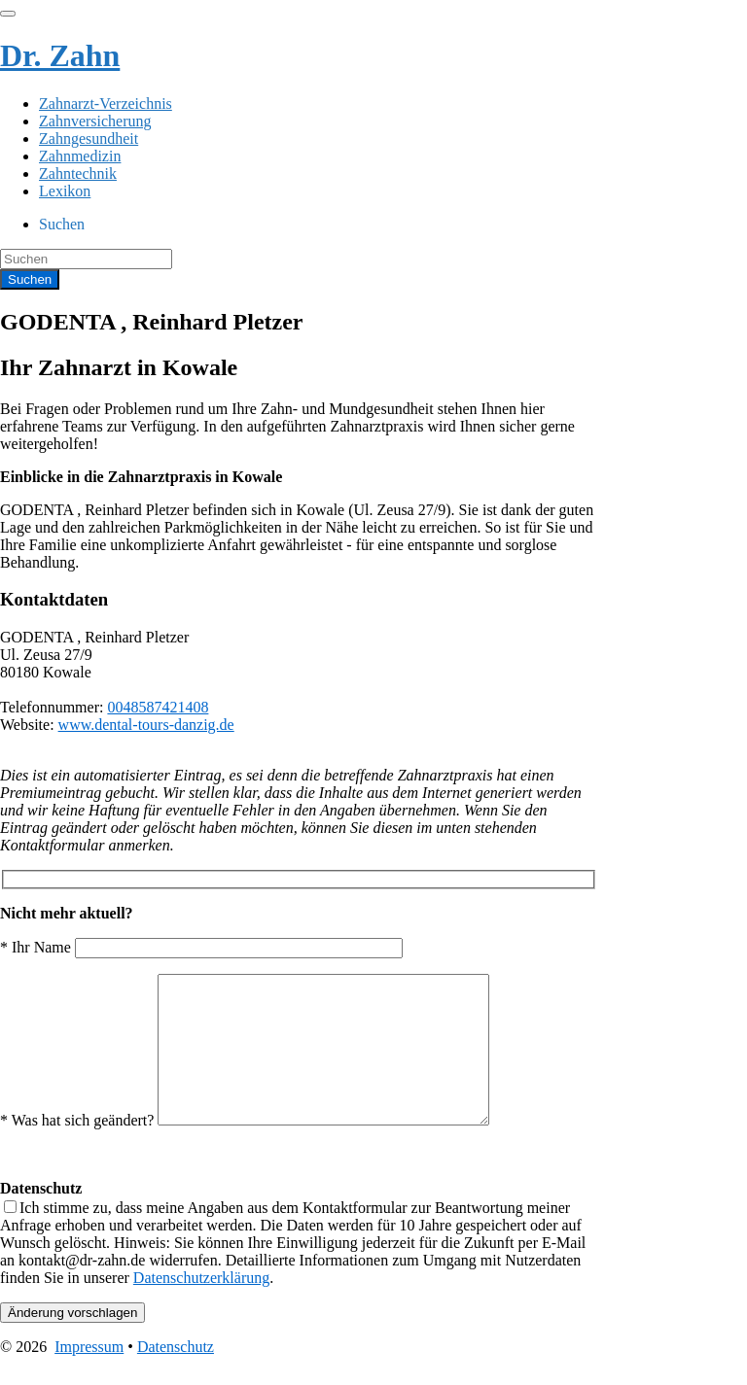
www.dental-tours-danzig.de (146, 724)
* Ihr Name (201, 947)
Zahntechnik (78, 173)
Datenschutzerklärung (201, 1306)
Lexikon (64, 191)
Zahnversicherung (95, 121)
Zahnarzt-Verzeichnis (105, 103)
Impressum (89, 1376)
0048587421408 (157, 707)
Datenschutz (175, 1376)
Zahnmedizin (80, 156)
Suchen (62, 224)
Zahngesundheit (88, 138)
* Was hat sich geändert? (264, 1149)
